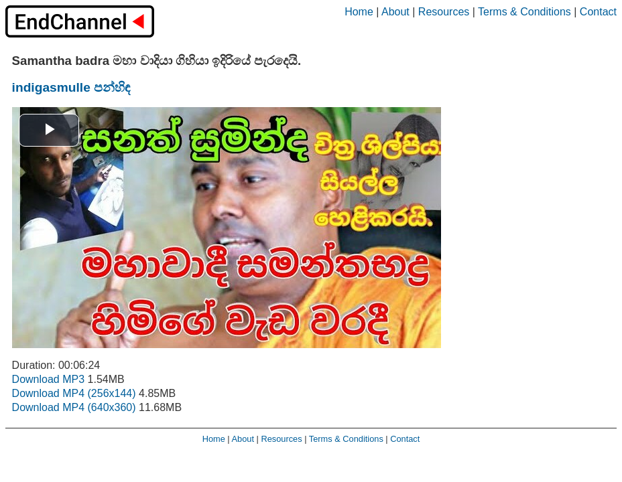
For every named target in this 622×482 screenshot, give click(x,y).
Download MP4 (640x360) (74, 407)
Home (359, 11)
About (395, 11)
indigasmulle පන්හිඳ (71, 87)
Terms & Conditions (524, 11)
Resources (443, 11)
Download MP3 (48, 379)
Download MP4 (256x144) (74, 393)
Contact (598, 11)
